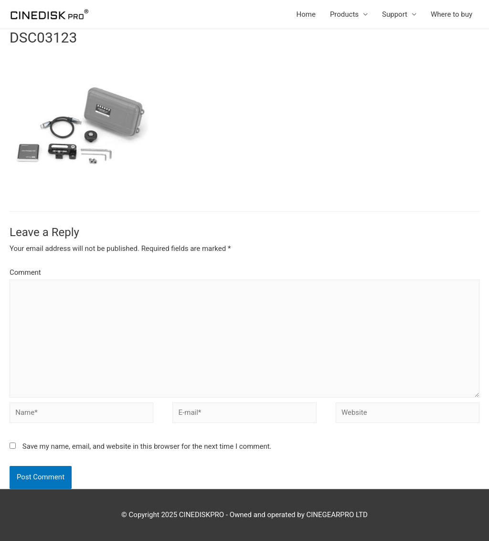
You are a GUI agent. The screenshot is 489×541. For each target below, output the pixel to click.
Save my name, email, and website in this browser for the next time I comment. (147, 446)
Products (344, 14)
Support (394, 14)
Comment (25, 272)
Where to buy (451, 14)
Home (306, 14)
